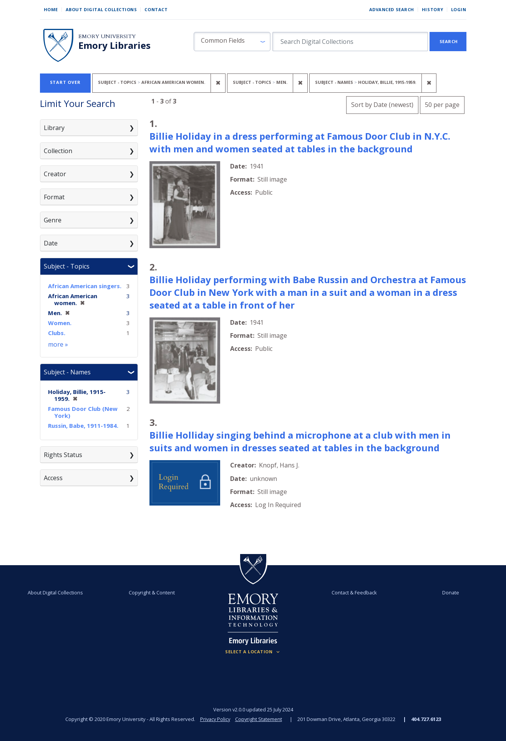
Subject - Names (67, 372)
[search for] (350, 41)
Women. (59, 323)
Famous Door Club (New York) (83, 412)
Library (54, 128)
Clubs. (56, 333)
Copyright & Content (152, 592)
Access (53, 478)
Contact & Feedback (354, 592)
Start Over (65, 82)
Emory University (107, 36)
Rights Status (63, 455)
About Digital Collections (101, 9)
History (432, 9)
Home (51, 9)
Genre (52, 220)
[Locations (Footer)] (253, 651)
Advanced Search (391, 9)
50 (442, 103)
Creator (55, 174)
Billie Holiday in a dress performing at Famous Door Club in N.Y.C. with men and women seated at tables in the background (299, 142)
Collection (58, 151)
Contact (156, 9)
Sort (382, 104)
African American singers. (84, 286)
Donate (450, 592)
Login (458, 9)
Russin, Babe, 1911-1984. (83, 425)
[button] (232, 41)
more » (58, 344)
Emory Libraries (114, 45)
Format (54, 197)
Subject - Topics (67, 266)
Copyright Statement (259, 719)
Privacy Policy (215, 719)
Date (51, 243)
